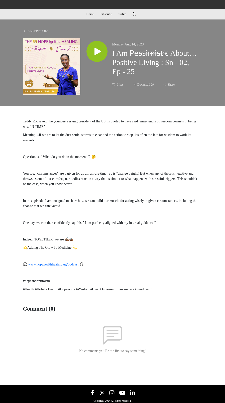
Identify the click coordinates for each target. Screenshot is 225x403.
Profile (122, 14)
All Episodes (35, 30)
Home (90, 14)
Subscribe (106, 14)
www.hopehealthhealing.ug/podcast (53, 264)
